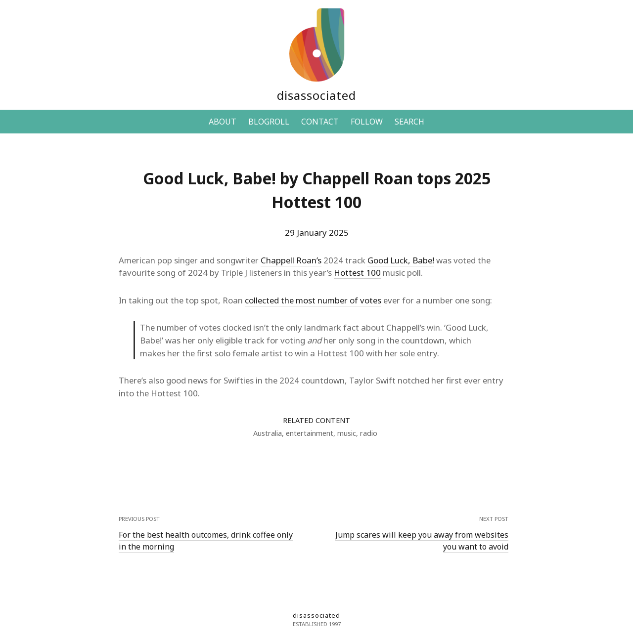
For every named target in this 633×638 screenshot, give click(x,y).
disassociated (316, 95)
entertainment (309, 433)
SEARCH (409, 121)
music (346, 433)
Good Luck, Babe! (400, 260)
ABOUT (222, 121)
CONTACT (320, 121)
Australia (267, 433)
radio (368, 433)
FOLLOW (367, 121)
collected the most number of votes (313, 300)
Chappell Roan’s (291, 260)
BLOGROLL (268, 121)
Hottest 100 (357, 272)
